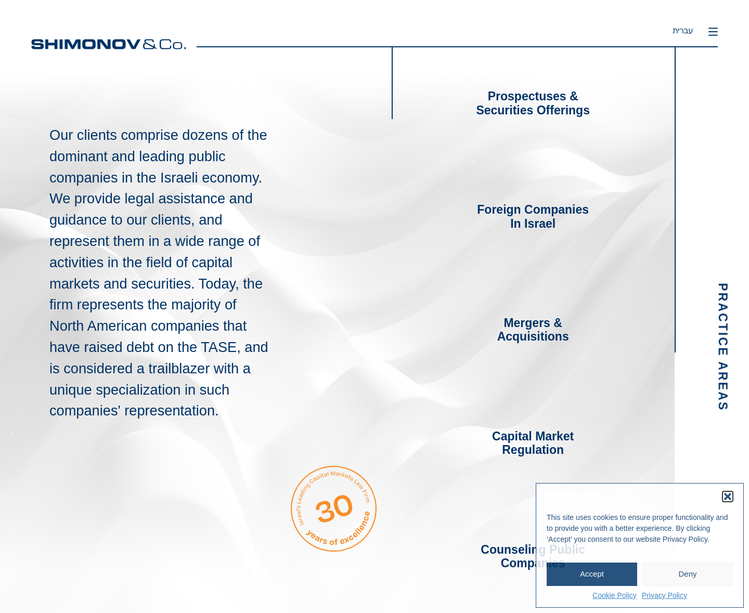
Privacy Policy (664, 595)
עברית (683, 31)
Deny (687, 573)
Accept (592, 573)
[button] (727, 496)
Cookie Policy (614, 595)
